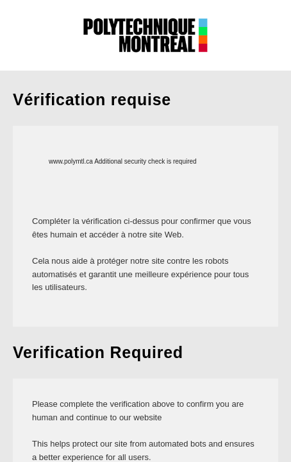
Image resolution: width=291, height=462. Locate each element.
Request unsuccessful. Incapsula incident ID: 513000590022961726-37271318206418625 (145, 231)
